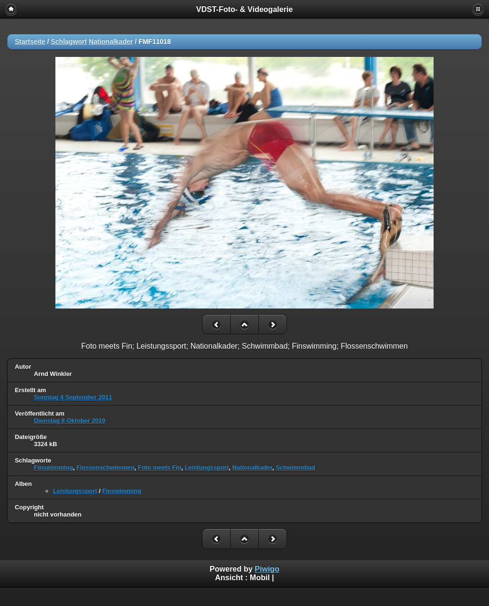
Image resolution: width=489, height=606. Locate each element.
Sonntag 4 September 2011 (73, 397)
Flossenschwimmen (105, 467)
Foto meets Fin (159, 467)
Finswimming (53, 467)
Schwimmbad (295, 467)
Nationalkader (111, 41)
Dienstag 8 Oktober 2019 (69, 420)
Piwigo (267, 569)
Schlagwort (68, 41)
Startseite (30, 41)
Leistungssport (207, 467)
